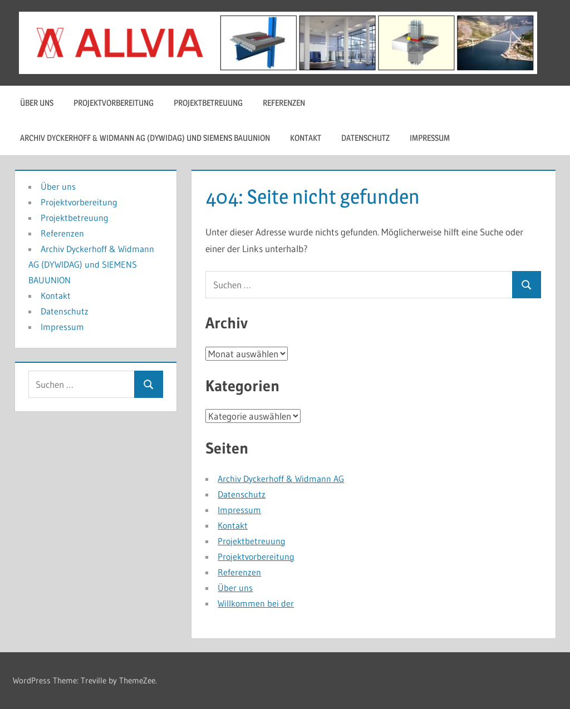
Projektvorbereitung (113, 102)
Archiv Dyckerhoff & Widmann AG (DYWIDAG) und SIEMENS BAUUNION (145, 137)
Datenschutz (365, 137)
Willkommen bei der (256, 603)
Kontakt (305, 137)
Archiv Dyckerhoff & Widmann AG (281, 478)
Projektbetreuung (208, 102)
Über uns (36, 102)
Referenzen (284, 102)
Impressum (430, 137)
